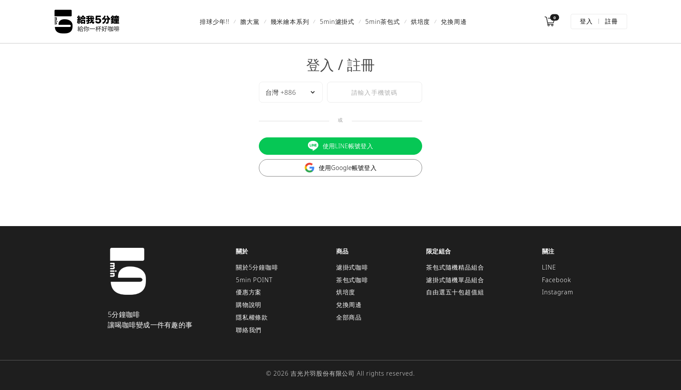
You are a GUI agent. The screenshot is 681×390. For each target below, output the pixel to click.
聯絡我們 (248, 330)
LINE (549, 267)
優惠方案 (248, 292)
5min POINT (254, 280)
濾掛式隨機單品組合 (455, 280)
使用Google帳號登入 (340, 168)
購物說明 (248, 304)
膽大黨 (249, 21)
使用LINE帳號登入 (340, 146)
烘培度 (420, 21)
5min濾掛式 (337, 21)
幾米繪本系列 (290, 21)
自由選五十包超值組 (455, 292)
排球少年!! (214, 21)
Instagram (557, 292)
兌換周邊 (453, 21)
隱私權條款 (252, 317)
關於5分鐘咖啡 (257, 267)
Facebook (556, 280)
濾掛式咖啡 (352, 267)
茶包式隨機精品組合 (455, 267)
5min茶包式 (382, 21)
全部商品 (349, 317)
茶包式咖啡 (352, 280)
